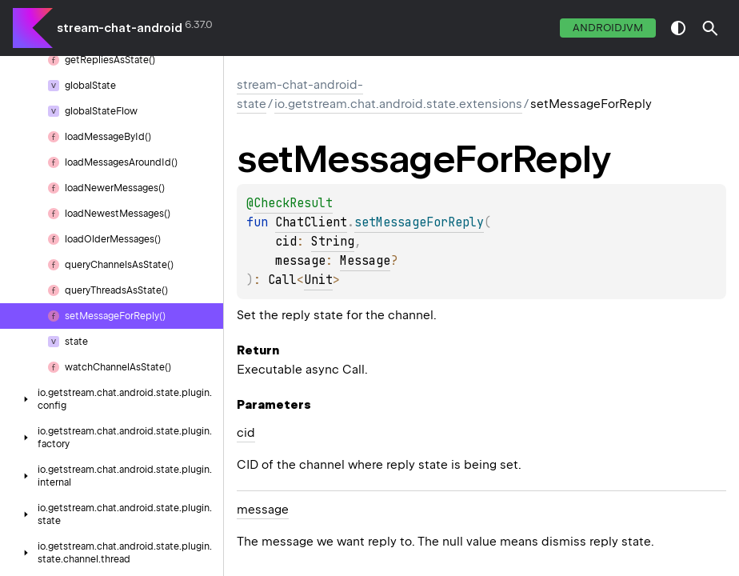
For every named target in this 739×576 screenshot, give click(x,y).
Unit (318, 280)
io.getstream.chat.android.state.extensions (398, 104)
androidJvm (608, 28)
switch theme (678, 28)
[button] (710, 28)
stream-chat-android (119, 28)
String (332, 242)
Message (365, 261)
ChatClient (311, 222)
